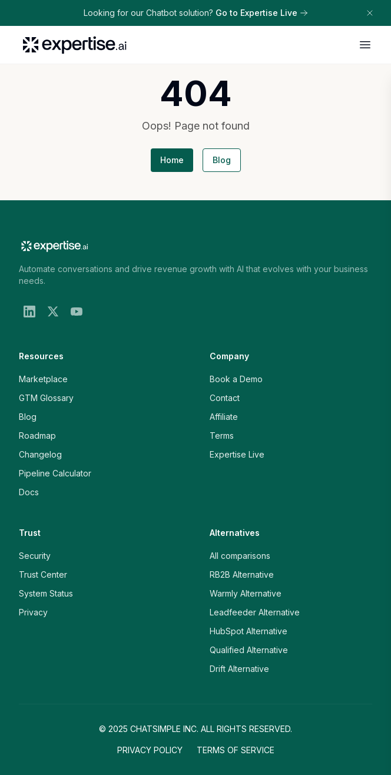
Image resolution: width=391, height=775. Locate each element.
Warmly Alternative (245, 593)
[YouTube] (76, 311)
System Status (46, 593)
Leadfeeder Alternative (255, 612)
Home (172, 160)
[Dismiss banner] (370, 13)
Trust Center (43, 574)
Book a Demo (236, 379)
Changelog (40, 454)
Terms (222, 435)
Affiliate (224, 417)
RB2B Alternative (242, 574)
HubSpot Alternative (248, 631)
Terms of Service (235, 750)
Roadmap (37, 435)
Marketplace (43, 379)
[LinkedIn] (29, 311)
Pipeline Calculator (55, 473)
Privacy (33, 612)
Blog (222, 160)
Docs (29, 492)
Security (35, 556)
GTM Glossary (46, 398)
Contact (225, 398)
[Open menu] (365, 45)
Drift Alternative (239, 669)
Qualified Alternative (249, 650)
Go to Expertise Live (262, 13)
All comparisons (240, 556)
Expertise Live (237, 454)
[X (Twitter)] (53, 311)
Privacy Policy (150, 750)
